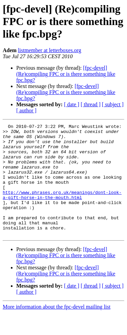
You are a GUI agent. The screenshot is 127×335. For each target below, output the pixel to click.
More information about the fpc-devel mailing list (56, 329)
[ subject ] (113, 104)
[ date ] (71, 104)
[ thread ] (91, 104)
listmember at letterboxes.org (49, 50)
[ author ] (26, 110)
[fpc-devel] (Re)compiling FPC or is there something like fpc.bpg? (65, 74)
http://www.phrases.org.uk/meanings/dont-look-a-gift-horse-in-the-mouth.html (62, 209)
